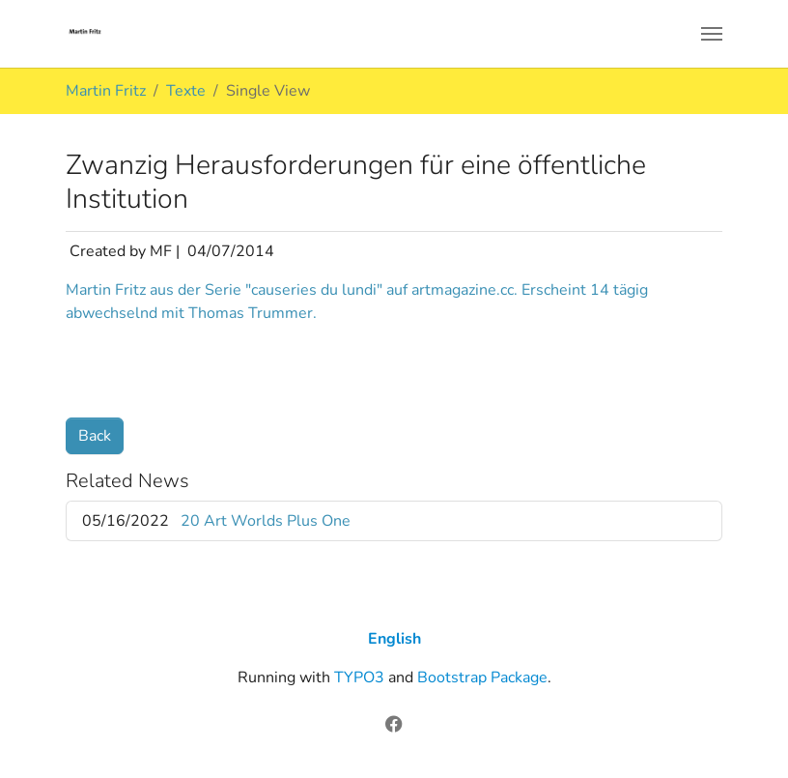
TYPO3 (359, 677)
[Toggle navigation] (711, 33)
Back (94, 436)
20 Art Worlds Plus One (266, 521)
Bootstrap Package (482, 677)
